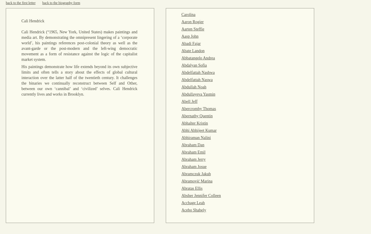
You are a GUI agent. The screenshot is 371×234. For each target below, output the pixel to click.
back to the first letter (21, 3)
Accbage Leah (193, 203)
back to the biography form (61, 3)
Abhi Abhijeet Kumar (199, 130)
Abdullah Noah (193, 87)
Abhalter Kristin (194, 123)
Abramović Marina (196, 181)
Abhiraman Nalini (196, 138)
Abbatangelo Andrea (198, 58)
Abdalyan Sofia (194, 65)
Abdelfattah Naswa (197, 80)
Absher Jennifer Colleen (201, 195)
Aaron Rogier (192, 22)
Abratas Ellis (192, 188)
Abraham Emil (193, 152)
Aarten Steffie (192, 29)
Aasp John (190, 36)
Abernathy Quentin (197, 116)
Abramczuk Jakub (196, 174)
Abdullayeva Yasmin (198, 94)
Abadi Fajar (191, 43)
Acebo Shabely (193, 210)
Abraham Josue (194, 166)
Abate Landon (193, 51)
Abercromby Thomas (198, 109)
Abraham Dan (192, 145)
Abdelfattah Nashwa (198, 72)
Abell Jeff (189, 101)
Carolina (188, 14)
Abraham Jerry (193, 159)
